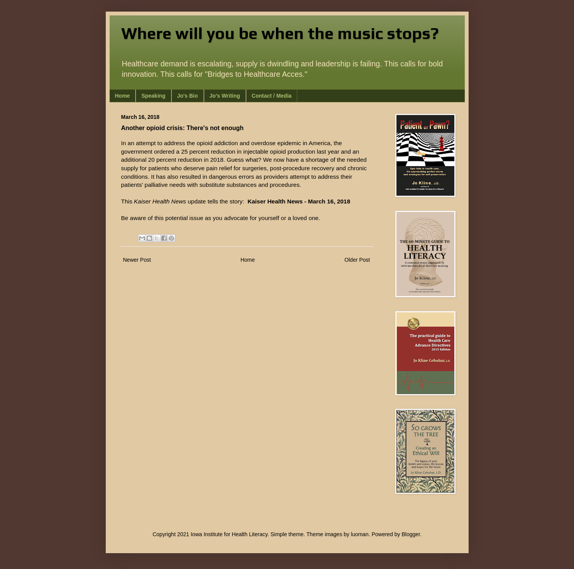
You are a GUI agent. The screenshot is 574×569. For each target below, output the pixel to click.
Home (122, 96)
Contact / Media (271, 96)
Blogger (411, 534)
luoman (360, 534)
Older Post (357, 260)
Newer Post (137, 260)
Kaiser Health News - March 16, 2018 (298, 201)
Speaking (153, 96)
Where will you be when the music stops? (280, 33)
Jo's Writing (225, 96)
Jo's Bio (187, 96)
